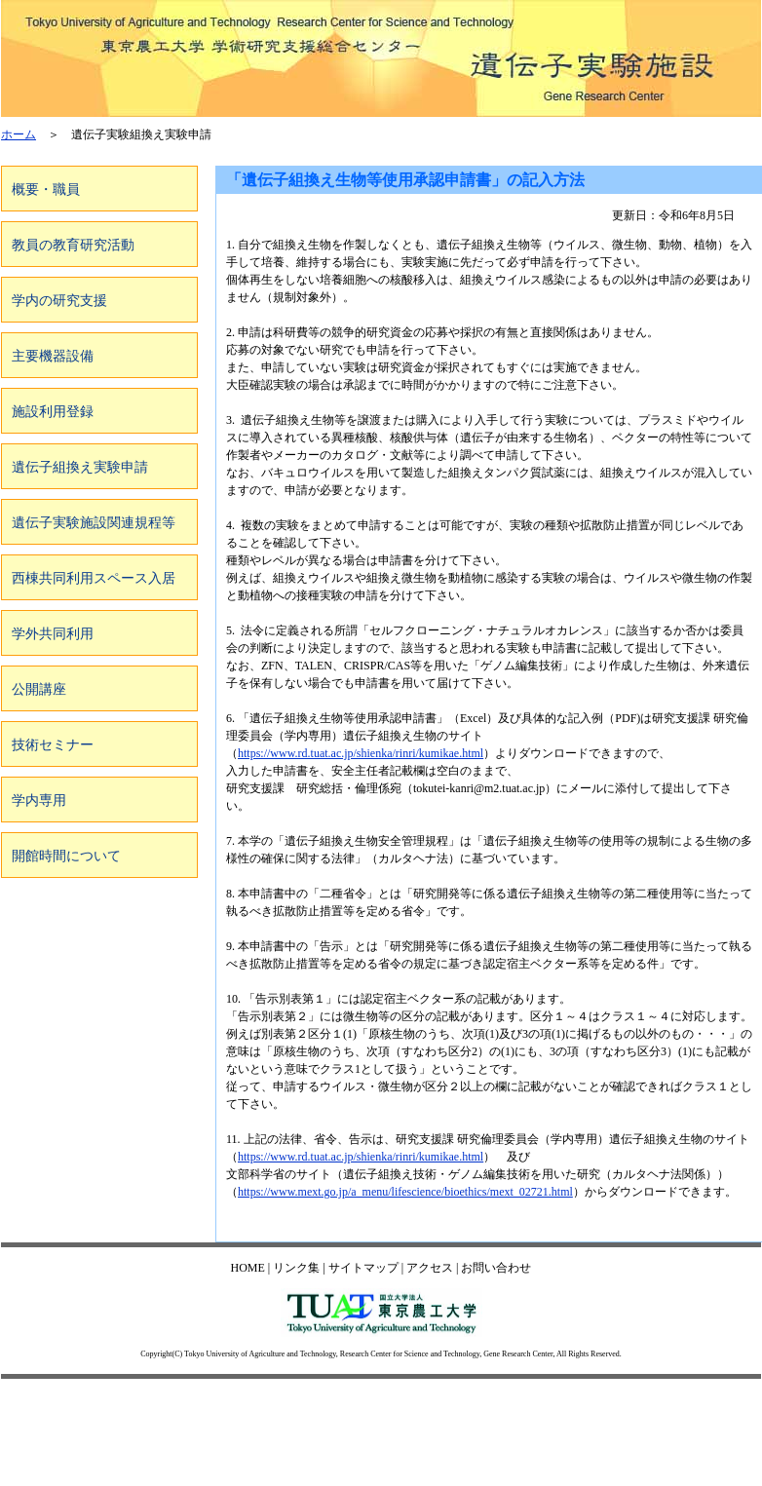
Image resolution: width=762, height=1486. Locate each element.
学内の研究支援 (59, 300)
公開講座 (39, 689)
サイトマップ (363, 1268)
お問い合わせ (496, 1268)
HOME (248, 1268)
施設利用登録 (53, 411)
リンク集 (296, 1268)
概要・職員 (46, 189)
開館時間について (66, 856)
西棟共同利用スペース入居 (93, 578)
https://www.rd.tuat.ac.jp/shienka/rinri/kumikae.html (360, 753)
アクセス (429, 1268)
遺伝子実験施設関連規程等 (93, 522)
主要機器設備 (53, 356)
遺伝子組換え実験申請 (80, 467)
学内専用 (39, 800)
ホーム (18, 134)
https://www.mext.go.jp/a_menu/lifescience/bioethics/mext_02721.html (405, 1192)
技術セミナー (53, 745)
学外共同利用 (53, 634)
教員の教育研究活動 (73, 245)
